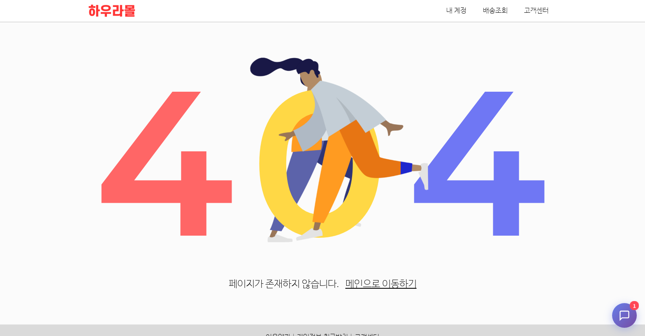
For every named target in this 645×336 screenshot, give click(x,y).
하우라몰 (112, 12)
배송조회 (495, 11)
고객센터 (536, 11)
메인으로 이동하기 (381, 284)
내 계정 (456, 11)
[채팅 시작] (624, 315)
